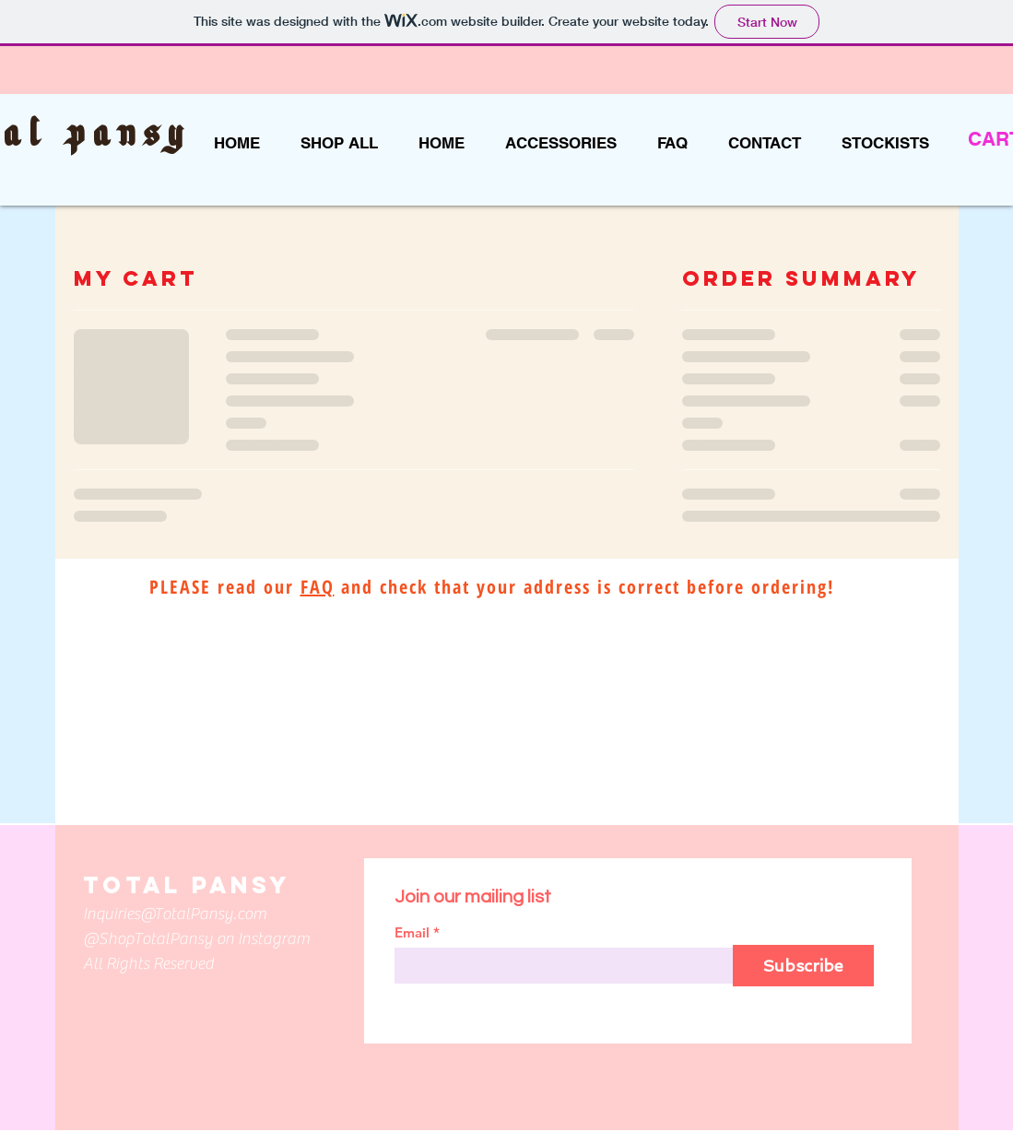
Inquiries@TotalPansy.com (174, 914)
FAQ (317, 586)
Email (412, 932)
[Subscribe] (803, 965)
